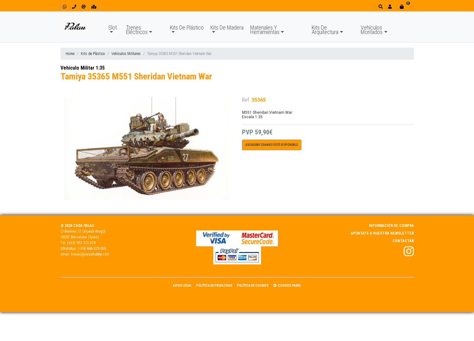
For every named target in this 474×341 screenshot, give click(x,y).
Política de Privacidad (214, 285)
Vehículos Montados (372, 29)
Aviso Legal (182, 285)
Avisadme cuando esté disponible (271, 145)
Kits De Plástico (187, 27)
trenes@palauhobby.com (90, 254)
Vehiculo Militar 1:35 (82, 68)
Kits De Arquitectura (325, 29)
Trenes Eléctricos (137, 29)
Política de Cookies (253, 285)
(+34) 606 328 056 (92, 248)
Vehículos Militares (126, 53)
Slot (112, 27)
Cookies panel (287, 285)
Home (70, 53)
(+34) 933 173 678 (81, 243)
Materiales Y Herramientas (264, 29)
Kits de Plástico (93, 53)
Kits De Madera (227, 27)
